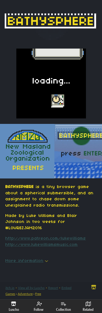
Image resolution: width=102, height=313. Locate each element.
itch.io (9, 288)
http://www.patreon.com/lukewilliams (45, 238)
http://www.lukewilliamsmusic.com (41, 245)
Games (10, 294)
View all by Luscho (31, 288)
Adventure (25, 294)
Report (53, 288)
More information (26, 261)
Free (38, 294)
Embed (66, 288)
